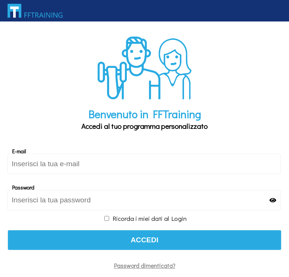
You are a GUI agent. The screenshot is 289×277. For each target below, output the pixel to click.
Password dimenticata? (144, 265)
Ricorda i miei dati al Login (145, 218)
